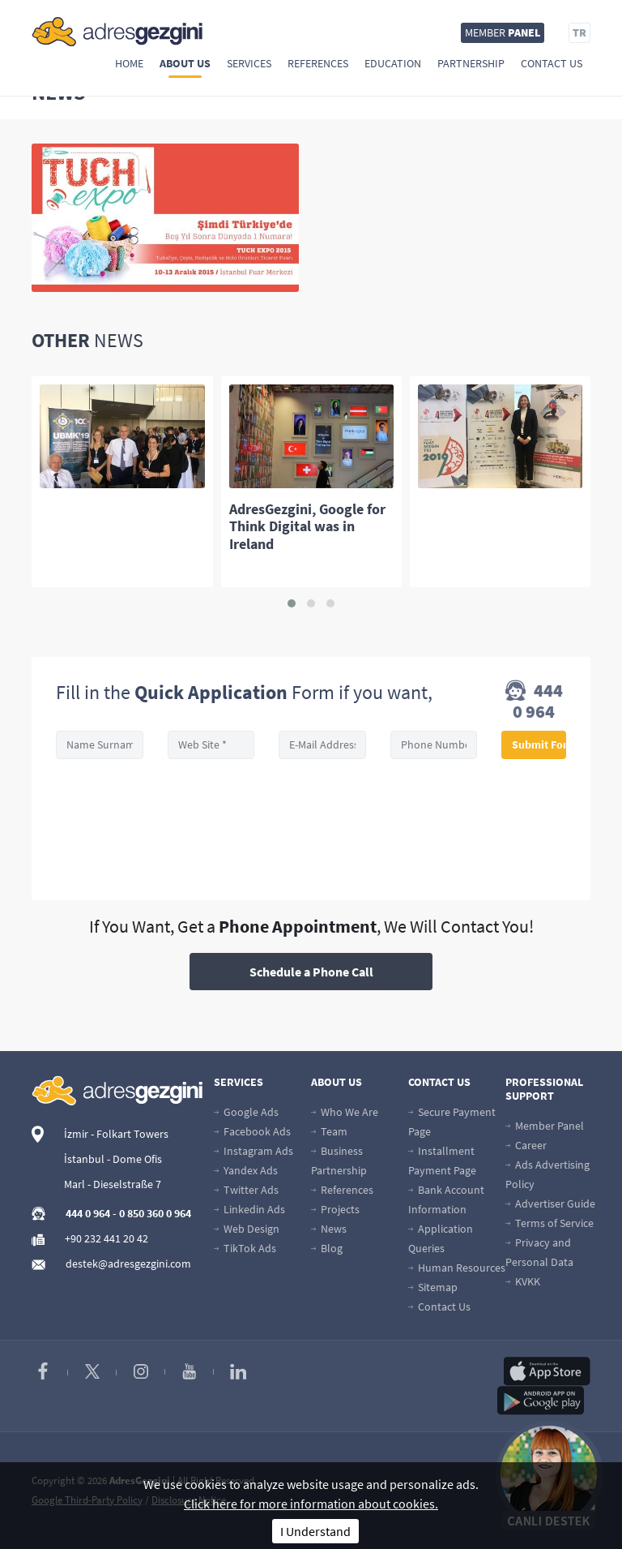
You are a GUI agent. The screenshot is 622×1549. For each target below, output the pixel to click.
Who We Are (344, 1112)
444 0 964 (534, 700)
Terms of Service (549, 1223)
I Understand (315, 1531)
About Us (185, 63)
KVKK (522, 1281)
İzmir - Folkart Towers (116, 1133)
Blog (327, 1248)
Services (249, 63)
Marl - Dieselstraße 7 (112, 1184)
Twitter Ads (246, 1189)
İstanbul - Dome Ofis (113, 1159)
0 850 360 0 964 (155, 1213)
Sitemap (433, 1287)
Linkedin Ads (249, 1209)
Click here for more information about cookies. (311, 1503)
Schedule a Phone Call (311, 971)
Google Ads (246, 1112)
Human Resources (456, 1267)
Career (526, 1145)
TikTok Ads (245, 1248)
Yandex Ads (246, 1170)
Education (392, 63)
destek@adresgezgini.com (128, 1263)
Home (129, 63)
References (318, 63)
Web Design (246, 1228)
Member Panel (544, 1125)
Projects (335, 1209)
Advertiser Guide (550, 1203)
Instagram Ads (253, 1151)
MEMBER (502, 32)
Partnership (471, 63)
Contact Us (551, 63)
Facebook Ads (252, 1131)
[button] (291, 603)
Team (329, 1131)
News (329, 1228)
